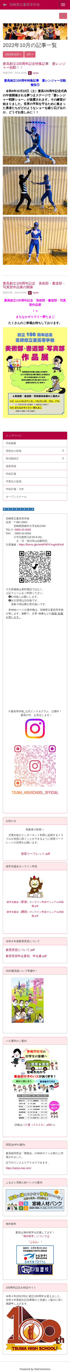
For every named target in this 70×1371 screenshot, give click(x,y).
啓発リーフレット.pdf (35, 853)
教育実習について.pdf (20, 949)
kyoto (33, 73)
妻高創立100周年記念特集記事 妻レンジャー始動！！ (34, 65)
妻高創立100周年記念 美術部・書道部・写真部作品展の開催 (34, 285)
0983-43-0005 (24, 529)
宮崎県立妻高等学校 (25, 5)
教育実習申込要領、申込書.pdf (26, 956)
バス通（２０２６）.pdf (36, 1124)
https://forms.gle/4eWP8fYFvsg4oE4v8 (41, 544)
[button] (8, 31)
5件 (30, 54)
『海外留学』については (35, 1236)
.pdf (36, 915)
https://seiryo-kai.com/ (18, 1168)
